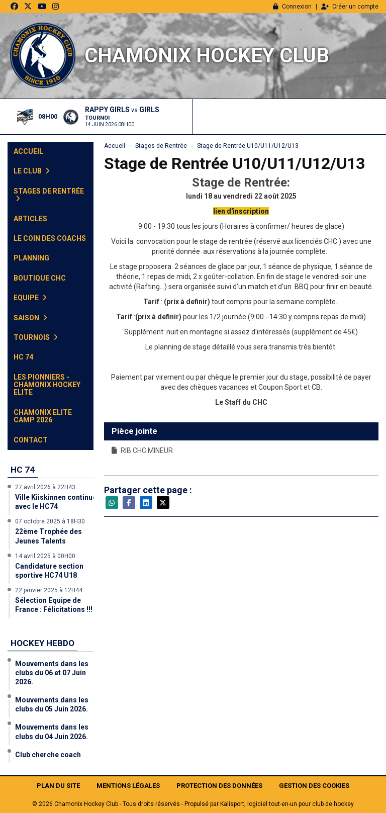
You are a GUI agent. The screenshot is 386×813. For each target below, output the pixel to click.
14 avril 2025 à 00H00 (45, 556)
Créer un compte (349, 6)
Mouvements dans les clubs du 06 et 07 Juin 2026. (51, 673)
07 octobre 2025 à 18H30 (50, 521)
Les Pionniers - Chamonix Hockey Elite (47, 385)
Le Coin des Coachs (50, 238)
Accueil (28, 151)
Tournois (36, 337)
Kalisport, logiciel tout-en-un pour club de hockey (287, 803)
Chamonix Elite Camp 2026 (43, 416)
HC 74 (23, 357)
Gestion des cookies (314, 785)
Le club (32, 171)
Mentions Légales (128, 785)
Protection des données (219, 785)
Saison (30, 318)
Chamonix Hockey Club (206, 55)
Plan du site (58, 785)
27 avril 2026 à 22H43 (45, 487)
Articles (30, 219)
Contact (31, 440)
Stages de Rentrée (49, 194)
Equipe (30, 298)
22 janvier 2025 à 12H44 (48, 590)
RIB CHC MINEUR (142, 450)
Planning (31, 258)
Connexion (292, 6)
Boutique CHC (40, 278)
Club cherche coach (48, 755)
